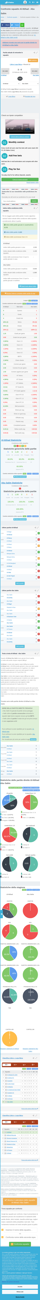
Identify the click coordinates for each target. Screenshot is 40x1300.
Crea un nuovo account (20, 179)
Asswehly (9, 1081)
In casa (28, 303)
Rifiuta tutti (20, 1292)
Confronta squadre (20, 1244)
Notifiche (33, 60)
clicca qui (33, 739)
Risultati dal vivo (30, 96)
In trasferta (34, 303)
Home (2, 17)
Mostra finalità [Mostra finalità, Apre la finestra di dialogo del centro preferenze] (20, 1297)
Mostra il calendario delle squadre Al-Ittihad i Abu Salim (20, 1201)
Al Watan (9, 1096)
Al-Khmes (10, 1099)
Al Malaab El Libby (12, 1075)
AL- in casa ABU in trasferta (31, 787)
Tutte (24, 303)
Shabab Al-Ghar (11, 1144)
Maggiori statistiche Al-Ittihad (9, 1049)
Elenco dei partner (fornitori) (10, 1282)
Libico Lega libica (16, 64)
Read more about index (28, 286)
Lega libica (11, 96)
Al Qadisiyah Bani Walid (13, 1090)
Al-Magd (8, 1153)
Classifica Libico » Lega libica (12, 1058)
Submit (34, 201)
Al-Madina (10, 1087)
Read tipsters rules (33, 182)
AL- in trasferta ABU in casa (31, 790)
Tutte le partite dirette (15, 787)
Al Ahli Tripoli (10, 1084)
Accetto (20, 1286)
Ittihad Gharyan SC (12, 1141)
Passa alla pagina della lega (29, 1108)
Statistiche (11, 440)
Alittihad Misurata (11, 1135)
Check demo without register (20, 137)
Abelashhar (9, 1147)
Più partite (20, 583)
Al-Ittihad (8, 1132)
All (29, 300)
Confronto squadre (12, 17)
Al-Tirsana (9, 1150)
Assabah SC (10, 1093)
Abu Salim (10, 1102)
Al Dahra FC (10, 1078)
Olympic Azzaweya (12, 1138)
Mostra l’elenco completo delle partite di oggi (20, 293)
